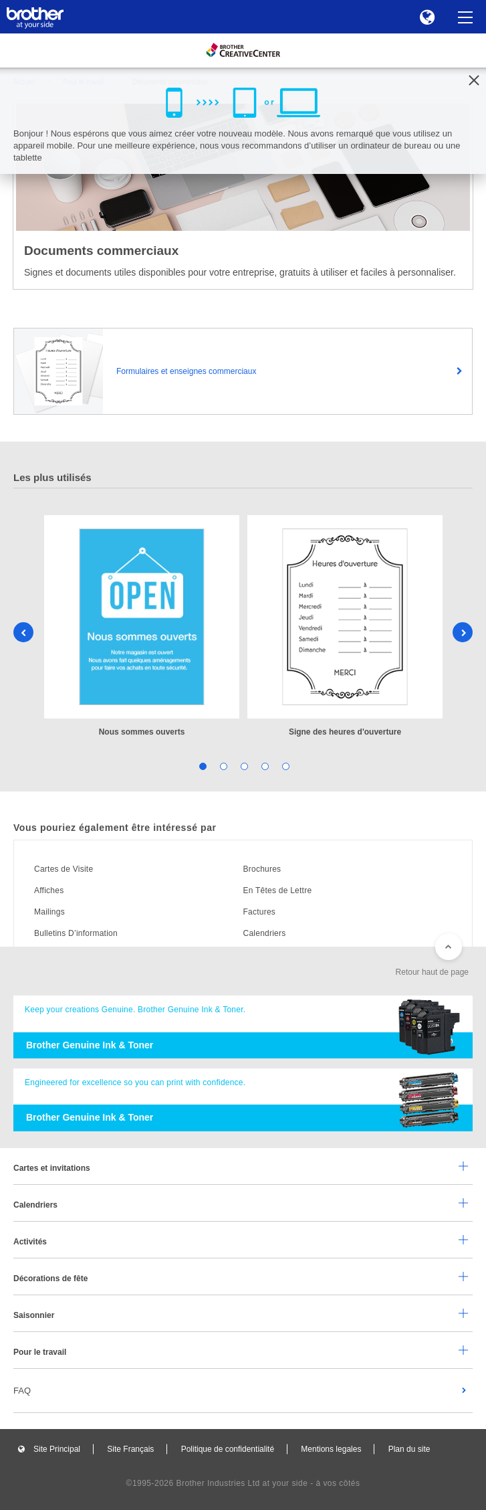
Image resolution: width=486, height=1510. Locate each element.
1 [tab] (201, 765)
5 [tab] (284, 765)
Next (463, 632)
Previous (23, 632)
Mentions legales (331, 1449)
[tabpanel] (141, 627)
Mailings (49, 912)
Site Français (130, 1449)
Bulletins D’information (76, 933)
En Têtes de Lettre (277, 890)
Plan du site (409, 1449)
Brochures (262, 869)
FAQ (22, 1391)
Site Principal (56, 1449)
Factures (259, 912)
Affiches (49, 890)
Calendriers (264, 933)
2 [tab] (222, 765)
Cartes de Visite (63, 869)
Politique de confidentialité (227, 1449)
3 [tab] (243, 765)
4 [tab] (263, 765)
